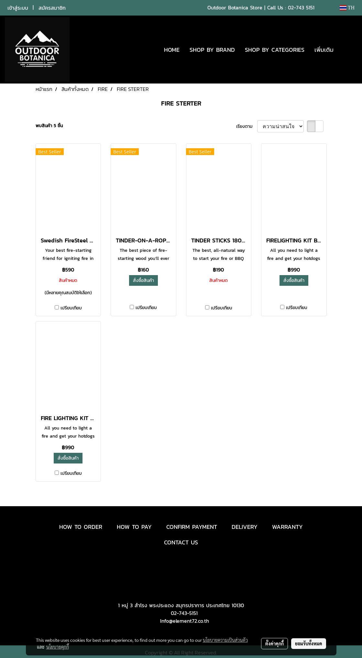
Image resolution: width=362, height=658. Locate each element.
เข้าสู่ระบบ (17, 8)
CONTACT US (181, 542)
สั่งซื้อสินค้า (143, 280)
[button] (348, 49)
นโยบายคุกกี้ (57, 647)
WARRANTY (287, 526)
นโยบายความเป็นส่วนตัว (225, 640)
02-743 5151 (301, 7)
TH (347, 7)
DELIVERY (245, 526)
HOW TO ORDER (80, 526)
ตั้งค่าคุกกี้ (274, 643)
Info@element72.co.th (184, 621)
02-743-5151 (184, 613)
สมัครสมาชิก (52, 8)
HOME (172, 49)
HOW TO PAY (134, 526)
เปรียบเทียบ (71, 308)
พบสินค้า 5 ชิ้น (49, 125)
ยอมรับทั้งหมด (308, 643)
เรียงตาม (246, 126)
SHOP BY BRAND (212, 49)
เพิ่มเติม (324, 49)
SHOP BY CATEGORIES (274, 49)
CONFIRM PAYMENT (191, 526)
